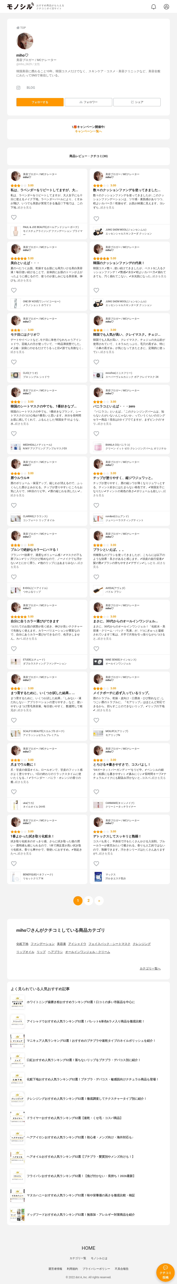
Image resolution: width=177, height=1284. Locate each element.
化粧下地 (22, 944)
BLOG (31, 88)
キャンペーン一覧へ (88, 131)
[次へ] (88, 900)
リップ (41, 952)
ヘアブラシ (55, 952)
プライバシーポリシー (96, 1268)
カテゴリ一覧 (78, 1258)
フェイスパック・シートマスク (109, 944)
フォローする (40, 102)
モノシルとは (99, 1258)
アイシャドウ (77, 944)
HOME (88, 1248)
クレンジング (142, 944)
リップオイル (25, 952)
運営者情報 (55, 1268)
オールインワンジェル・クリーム (87, 952)
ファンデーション (43, 944)
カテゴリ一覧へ (150, 968)
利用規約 (72, 1268)
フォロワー (88, 102)
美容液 (61, 944)
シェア (137, 102)
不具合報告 (122, 1268)
